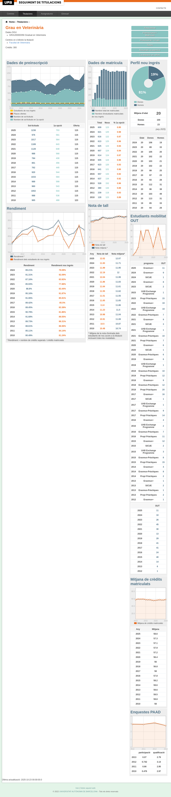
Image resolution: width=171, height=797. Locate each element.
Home (12, 22)
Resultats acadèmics (149, 50)
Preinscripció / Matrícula (150, 34)
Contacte (161, 8)
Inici (77, 788)
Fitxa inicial (149, 28)
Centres (10, 14)
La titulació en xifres (150, 55)
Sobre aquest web (87, 788)
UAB (8, 2)
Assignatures (47, 14)
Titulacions (28, 14)
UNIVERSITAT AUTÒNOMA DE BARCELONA (78, 791)
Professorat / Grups (150, 40)
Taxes (150, 45)
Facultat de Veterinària (19, 42)
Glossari (65, 14)
